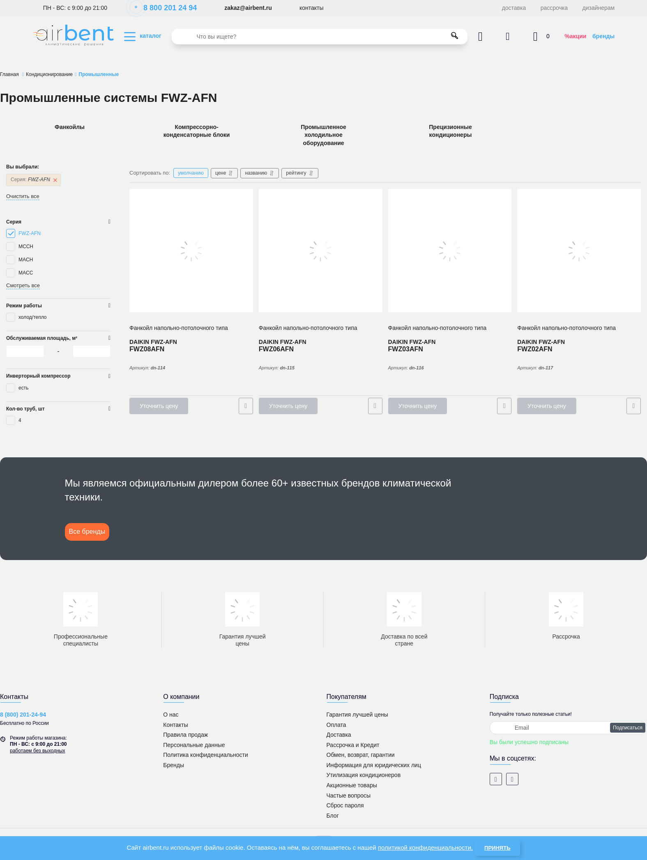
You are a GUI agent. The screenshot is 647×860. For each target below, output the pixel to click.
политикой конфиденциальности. (425, 847)
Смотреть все (23, 285)
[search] (319, 36)
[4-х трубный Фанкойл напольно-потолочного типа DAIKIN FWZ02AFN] (579, 250)
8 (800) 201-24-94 (23, 714)
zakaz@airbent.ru (248, 8)
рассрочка (554, 8)
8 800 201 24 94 (166, 8)
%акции (575, 36)
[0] (25, 351)
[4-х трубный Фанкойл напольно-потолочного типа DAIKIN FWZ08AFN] (191, 250)
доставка (514, 8)
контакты (311, 8)
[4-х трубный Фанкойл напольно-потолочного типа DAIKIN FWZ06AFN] (320, 250)
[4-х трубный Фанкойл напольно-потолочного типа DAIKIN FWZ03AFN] (450, 250)
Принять (497, 848)
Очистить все (22, 196)
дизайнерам (599, 8)
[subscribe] (568, 727)
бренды (603, 36)
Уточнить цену (159, 406)
